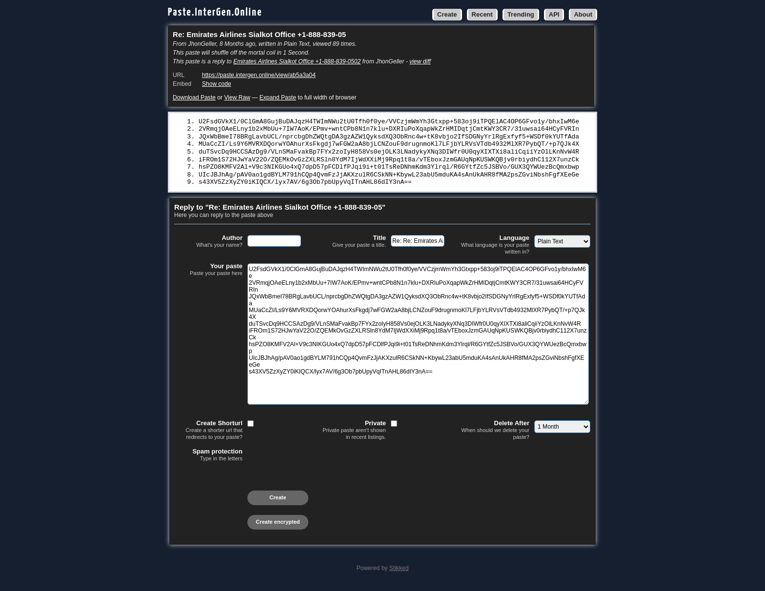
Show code (216, 83)
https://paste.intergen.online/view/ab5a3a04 (259, 75)
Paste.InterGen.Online (215, 12)
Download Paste (194, 97)
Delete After (495, 434)
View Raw (237, 97)
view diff (420, 61)
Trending (520, 14)
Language (495, 248)
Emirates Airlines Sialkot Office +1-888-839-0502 (297, 61)
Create (447, 14)
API (554, 14)
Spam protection (208, 459)
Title (352, 245)
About (583, 14)
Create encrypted (278, 526)
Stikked (399, 572)
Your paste (208, 274)
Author (208, 245)
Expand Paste (278, 97)
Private (352, 434)
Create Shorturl (208, 434)
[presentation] (248, 486)
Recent (482, 14)
